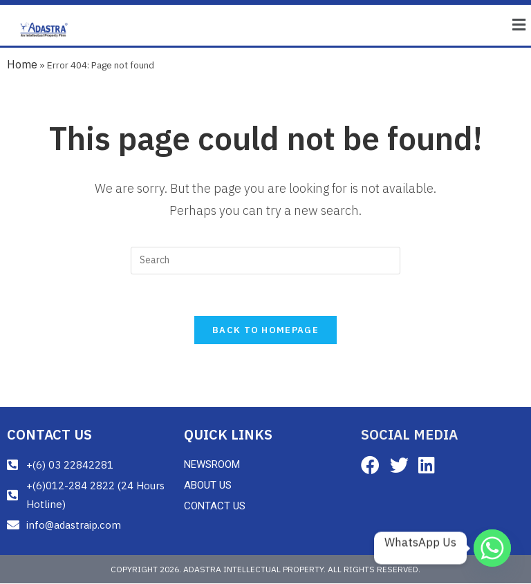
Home (22, 64)
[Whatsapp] (492, 548)
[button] (519, 25)
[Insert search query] (265, 260)
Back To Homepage (265, 331)
